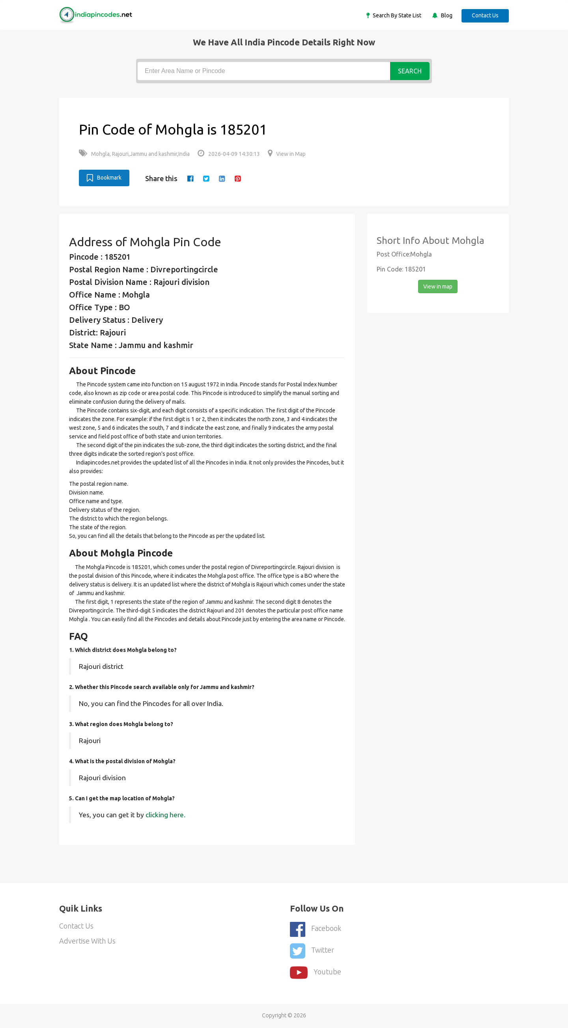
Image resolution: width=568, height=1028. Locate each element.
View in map (437, 286)
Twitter (312, 951)
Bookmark (104, 178)
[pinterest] (238, 178)
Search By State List (396, 15)
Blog (446, 15)
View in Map (287, 154)
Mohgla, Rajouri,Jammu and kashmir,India (134, 154)
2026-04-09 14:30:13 (229, 154)
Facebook (315, 929)
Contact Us (485, 15)
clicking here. (165, 814)
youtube (315, 972)
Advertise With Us (87, 941)
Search (410, 71)
